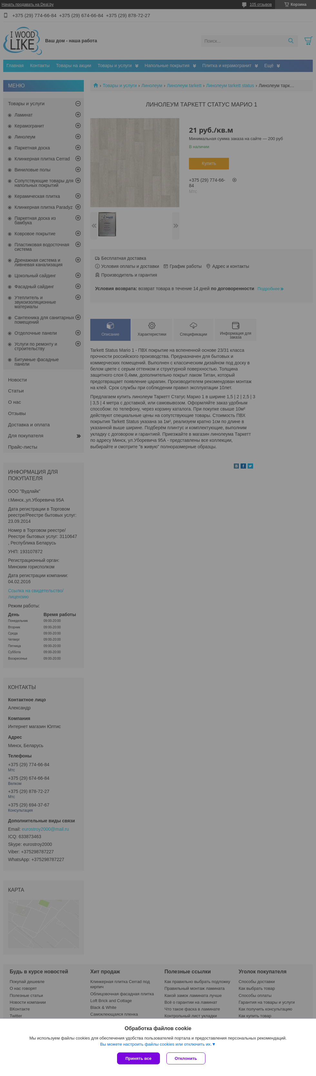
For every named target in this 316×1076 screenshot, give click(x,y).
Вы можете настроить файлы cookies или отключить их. (156, 1044)
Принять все (138, 1058)
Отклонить (186, 1058)
